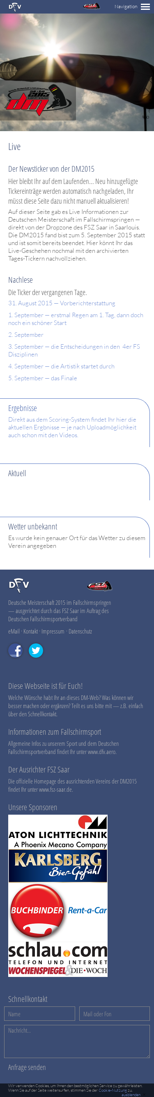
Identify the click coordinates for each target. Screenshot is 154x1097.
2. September (26, 334)
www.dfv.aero (101, 751)
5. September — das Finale (42, 378)
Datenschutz (80, 631)
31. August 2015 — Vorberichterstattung (61, 303)
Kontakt (30, 631)
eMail (14, 631)
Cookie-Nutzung (113, 1090)
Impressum (52, 631)
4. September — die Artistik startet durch (61, 366)
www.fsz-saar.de (55, 789)
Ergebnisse (22, 407)
